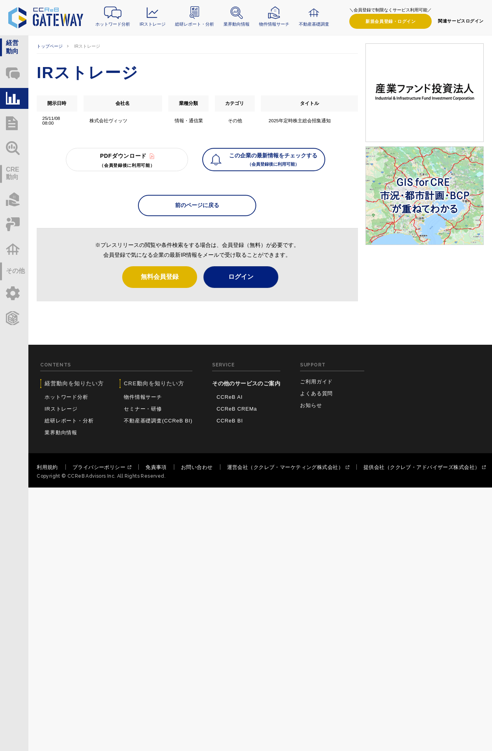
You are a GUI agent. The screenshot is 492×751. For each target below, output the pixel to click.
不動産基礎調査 (314, 24)
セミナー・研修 (143, 409)
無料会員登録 (160, 276)
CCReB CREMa (236, 409)
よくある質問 (316, 393)
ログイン (390, 22)
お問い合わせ (197, 467)
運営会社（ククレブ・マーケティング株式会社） (285, 467)
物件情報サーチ (274, 24)
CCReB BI (229, 421)
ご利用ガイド (316, 382)
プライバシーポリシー (99, 467)
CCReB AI (229, 397)
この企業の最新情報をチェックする (273, 160)
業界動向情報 (237, 24)
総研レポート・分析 (194, 24)
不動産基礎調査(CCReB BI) (158, 421)
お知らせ (311, 405)
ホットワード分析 (112, 24)
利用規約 (47, 467)
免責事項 (156, 467)
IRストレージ (153, 24)
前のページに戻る (197, 205)
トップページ (50, 46)
